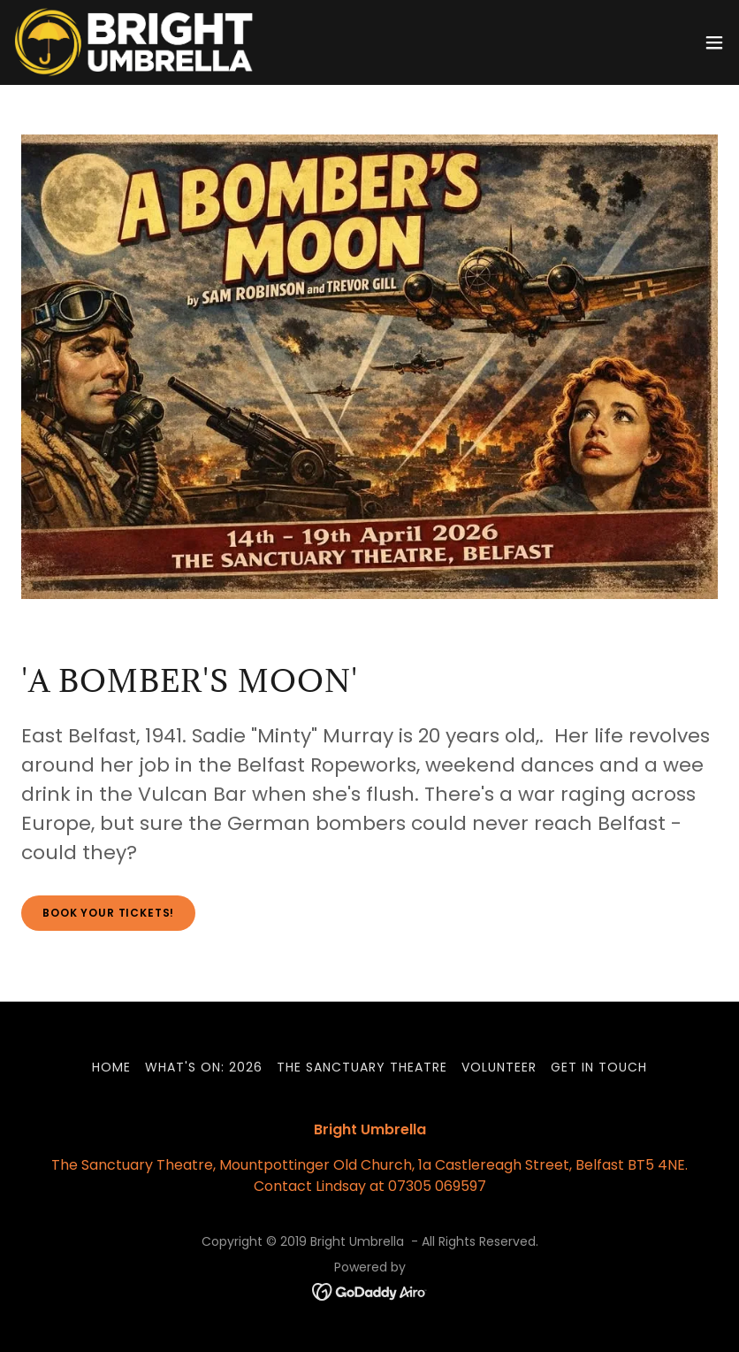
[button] (714, 42)
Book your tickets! (108, 912)
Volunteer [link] (499, 1067)
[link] (134, 42)
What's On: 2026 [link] (204, 1067)
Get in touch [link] (599, 1067)
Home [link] (111, 1067)
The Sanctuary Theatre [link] (362, 1067)
